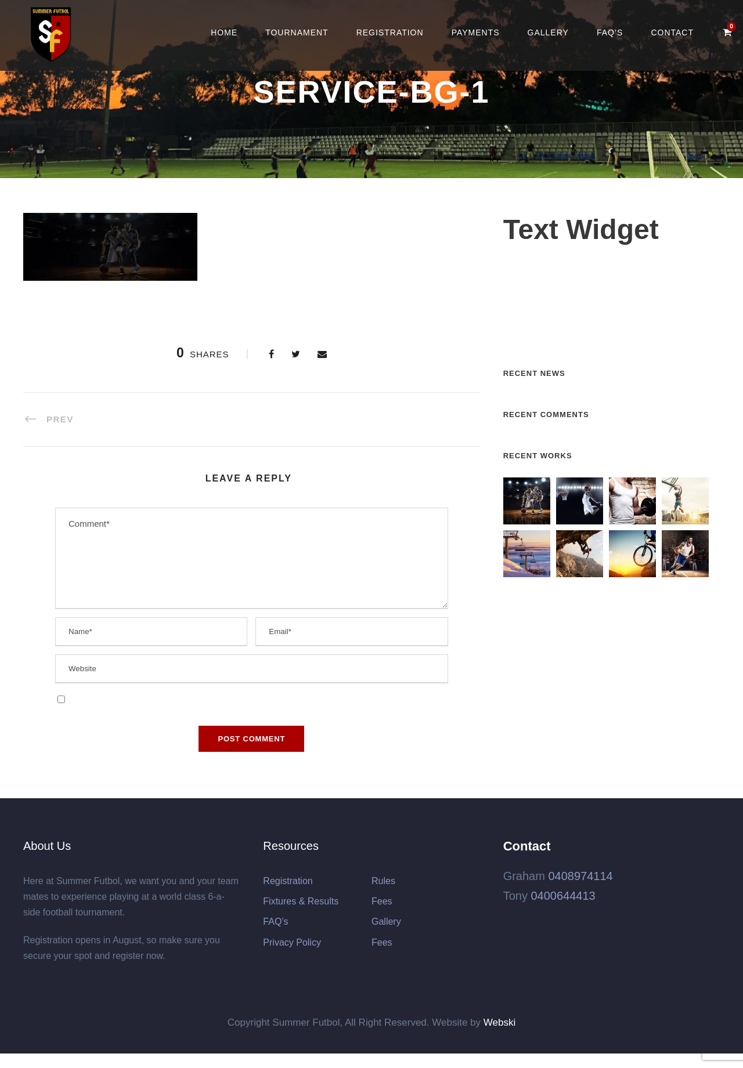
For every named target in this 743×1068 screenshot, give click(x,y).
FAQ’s (610, 32)
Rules (383, 881)
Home (224, 32)
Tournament (297, 32)
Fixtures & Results (300, 901)
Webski (499, 1022)
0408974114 (580, 876)
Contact (672, 32)
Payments (476, 32)
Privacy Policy (292, 942)
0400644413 (563, 895)
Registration (390, 32)
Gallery (548, 32)
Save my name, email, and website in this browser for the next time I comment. (219, 699)
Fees (382, 901)
